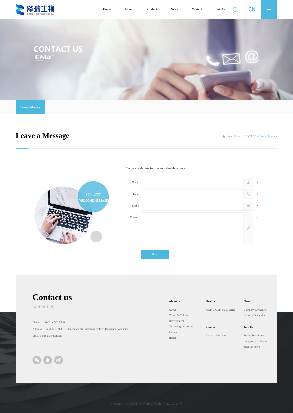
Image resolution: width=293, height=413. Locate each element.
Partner (173, 332)
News (174, 9)
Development (176, 320)
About (129, 9)
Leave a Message (30, 107)
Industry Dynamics (254, 315)
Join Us (220, 9)
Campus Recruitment (255, 341)
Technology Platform (181, 326)
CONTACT (250, 136)
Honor (172, 337)
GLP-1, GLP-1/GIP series (220, 309)
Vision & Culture (178, 315)
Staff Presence (252, 346)
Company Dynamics (255, 309)
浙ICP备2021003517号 (169, 403)
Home (107, 9)
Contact (197, 9)
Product (152, 9)
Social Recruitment (254, 335)
